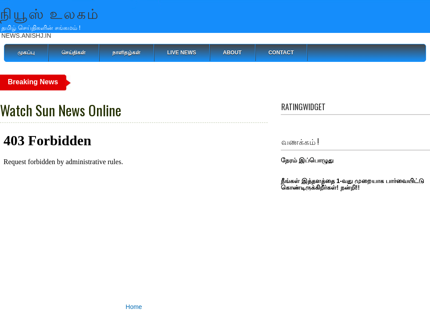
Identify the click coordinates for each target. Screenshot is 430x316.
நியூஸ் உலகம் (50, 12)
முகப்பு (26, 53)
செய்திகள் (73, 53)
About (232, 53)
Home (133, 306)
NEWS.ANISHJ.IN (26, 35)
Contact (281, 53)
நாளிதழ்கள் (126, 53)
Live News (181, 53)
